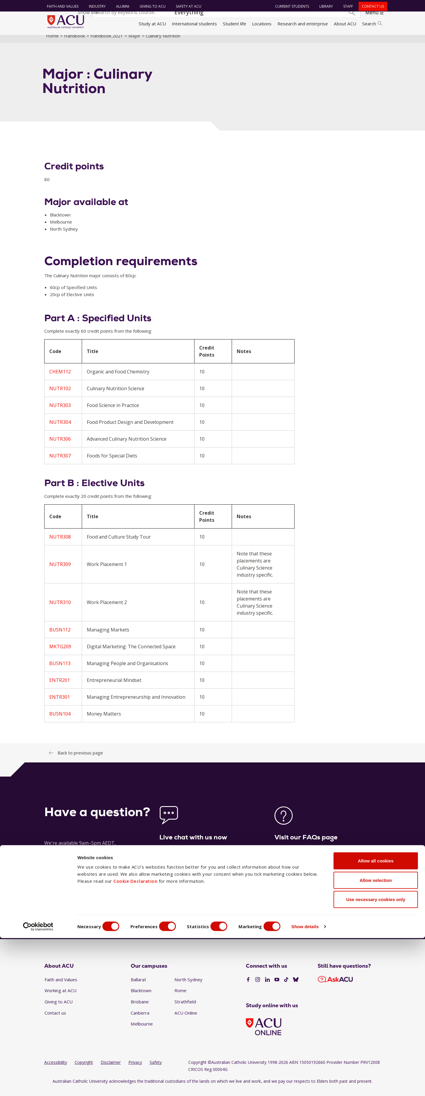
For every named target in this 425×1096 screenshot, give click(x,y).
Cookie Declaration (135, 1039)
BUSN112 (60, 636)
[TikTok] (286, 986)
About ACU (345, 24)
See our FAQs (289, 881)
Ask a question (177, 923)
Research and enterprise (302, 24)
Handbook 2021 (106, 42)
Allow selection (375, 1038)
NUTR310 (60, 609)
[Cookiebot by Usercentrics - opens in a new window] (38, 1084)
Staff (347, 6)
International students (194, 24)
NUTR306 (60, 445)
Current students (291, 6)
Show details (317, 1084)
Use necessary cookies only (375, 1057)
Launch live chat (177, 881)
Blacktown (141, 997)
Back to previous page (80, 759)
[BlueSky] (295, 986)
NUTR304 (60, 429)
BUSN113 (60, 670)
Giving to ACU (151, 6)
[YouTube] (276, 986)
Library (324, 6)
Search (372, 24)
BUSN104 (60, 720)
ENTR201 (59, 686)
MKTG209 (60, 653)
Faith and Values (61, 6)
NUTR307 (60, 462)
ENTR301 (59, 703)
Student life (234, 24)
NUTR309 (60, 570)
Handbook (74, 42)
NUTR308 (60, 543)
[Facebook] (248, 986)
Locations (262, 24)
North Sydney (188, 986)
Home (52, 42)
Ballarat (138, 986)
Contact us (371, 6)
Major (134, 42)
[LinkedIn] (267, 986)
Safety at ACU (187, 6)
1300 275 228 (336, 923)
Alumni (121, 6)
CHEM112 (60, 378)
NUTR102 (60, 395)
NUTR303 (60, 412)
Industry (95, 6)
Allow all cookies (376, 1018)
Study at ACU (152, 24)
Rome (180, 997)
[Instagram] (257, 986)
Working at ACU (60, 997)
